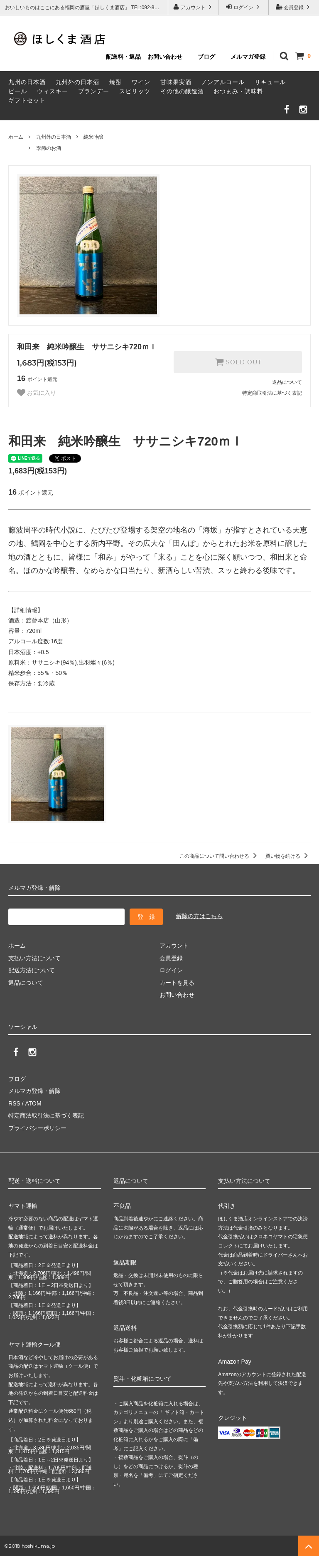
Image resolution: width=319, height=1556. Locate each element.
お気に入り (36, 392)
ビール (17, 91)
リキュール (270, 82)
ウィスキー (52, 91)
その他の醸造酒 (182, 91)
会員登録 (294, 6)
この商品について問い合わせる (219, 856)
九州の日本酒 (27, 82)
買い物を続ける (288, 856)
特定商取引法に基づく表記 (272, 393)
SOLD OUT (238, 361)
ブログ (206, 56)
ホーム (15, 137)
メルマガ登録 (248, 56)
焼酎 (115, 82)
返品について (287, 382)
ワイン (141, 82)
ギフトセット (27, 100)
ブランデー (93, 91)
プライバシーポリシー (37, 1127)
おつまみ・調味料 (238, 91)
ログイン (244, 6)
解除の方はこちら (199, 916)
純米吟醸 (93, 137)
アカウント (193, 6)
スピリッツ (134, 91)
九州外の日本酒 (77, 82)
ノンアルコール (223, 82)
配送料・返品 (123, 56)
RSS (14, 1103)
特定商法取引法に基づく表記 (46, 1115)
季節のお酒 (48, 148)
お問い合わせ (164, 56)
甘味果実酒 (175, 82)
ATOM (33, 1103)
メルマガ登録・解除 (34, 1091)
